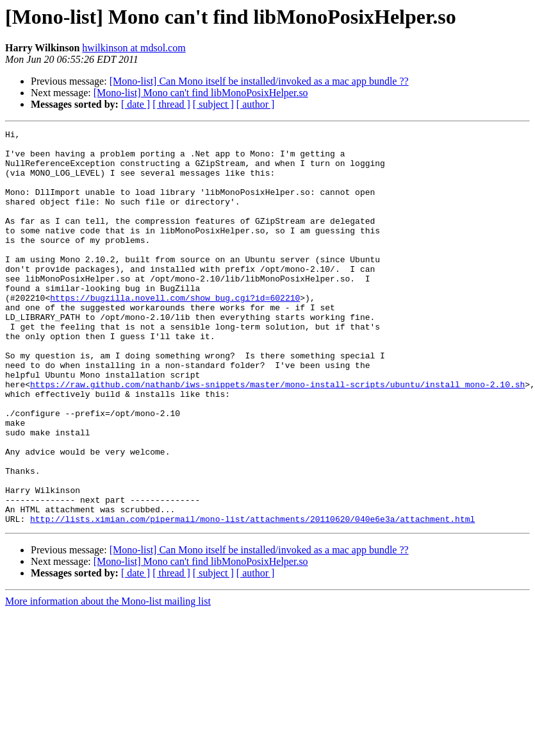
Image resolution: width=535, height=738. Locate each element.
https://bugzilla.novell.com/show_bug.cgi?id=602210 (175, 332)
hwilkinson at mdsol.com (133, 47)
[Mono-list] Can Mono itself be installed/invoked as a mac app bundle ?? (259, 81)
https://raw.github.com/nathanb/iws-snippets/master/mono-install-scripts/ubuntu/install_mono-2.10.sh (277, 436)
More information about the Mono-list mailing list (108, 680)
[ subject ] (213, 104)
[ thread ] (171, 104)
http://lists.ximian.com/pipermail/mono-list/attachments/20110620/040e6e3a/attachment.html (252, 597)
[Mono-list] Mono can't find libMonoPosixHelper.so (201, 92)
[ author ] (255, 104)
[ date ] (135, 104)
